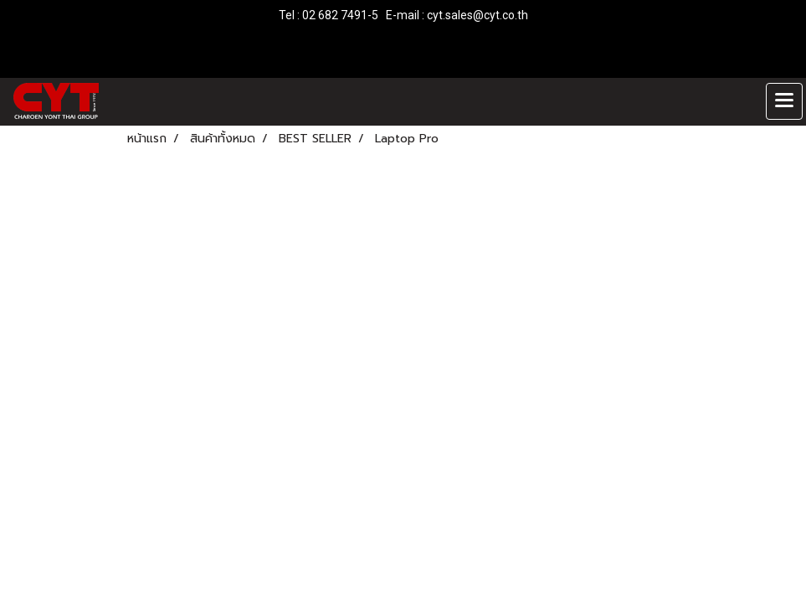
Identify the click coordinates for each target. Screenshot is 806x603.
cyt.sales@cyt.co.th (477, 15)
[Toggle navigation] (784, 101)
